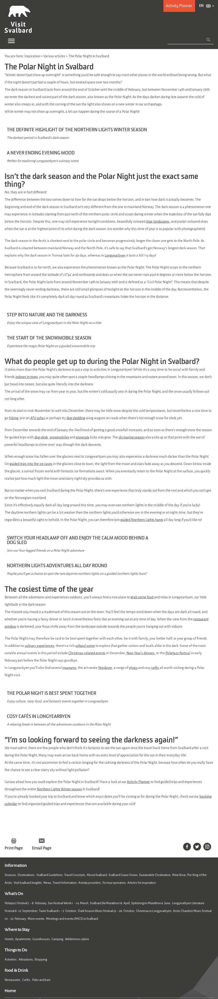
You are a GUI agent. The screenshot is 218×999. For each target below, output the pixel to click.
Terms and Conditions (120, 972)
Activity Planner (138, 706)
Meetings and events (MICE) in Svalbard (72, 842)
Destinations (26, 799)
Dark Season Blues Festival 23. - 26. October (106, 835)
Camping (57, 863)
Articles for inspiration (141, 806)
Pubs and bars (41, 904)
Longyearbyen (115, 237)
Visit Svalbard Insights (28, 806)
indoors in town (26, 335)
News (47, 806)
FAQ (169, 931)
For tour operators (114, 806)
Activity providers (89, 806)
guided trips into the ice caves (31, 422)
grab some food (142, 538)
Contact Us (13, 931)
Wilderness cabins (77, 863)
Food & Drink (16, 894)
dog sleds (41, 395)
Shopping (41, 883)
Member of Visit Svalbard (141, 931)
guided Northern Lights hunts (141, 478)
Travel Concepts (74, 799)
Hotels (9, 863)
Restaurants (13, 904)
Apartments (23, 863)
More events (36, 842)
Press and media (78, 931)
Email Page (41, 772)
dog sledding (76, 376)
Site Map (95, 972)
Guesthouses (41, 863)
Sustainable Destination (154, 799)
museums (69, 609)
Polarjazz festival (177, 594)
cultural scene (85, 587)
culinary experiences (39, 587)
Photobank (106, 931)
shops (133, 609)
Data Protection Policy (71, 972)
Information (16, 789)
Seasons (10, 799)
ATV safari (37, 376)
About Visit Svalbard (44, 931)
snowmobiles (59, 395)
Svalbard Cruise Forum (123, 799)
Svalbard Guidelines (49, 799)
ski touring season (132, 395)
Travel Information (65, 806)
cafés (155, 609)
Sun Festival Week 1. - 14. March (68, 827)
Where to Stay (17, 853)
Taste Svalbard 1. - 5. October (57, 835)
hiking (13, 376)
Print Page (14, 772)
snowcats (82, 395)
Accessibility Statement (35, 972)
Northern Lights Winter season (59, 713)
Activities (11, 883)
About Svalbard (97, 799)
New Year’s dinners (140, 594)
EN (201, 6)
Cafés (26, 904)
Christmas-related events (86, 594)
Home (10, 914)
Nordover (105, 609)
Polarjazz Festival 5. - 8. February (25, 827)
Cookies (10, 972)
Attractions (26, 883)
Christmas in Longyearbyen (153, 835)
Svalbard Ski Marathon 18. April (110, 827)
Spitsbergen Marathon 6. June (150, 827)
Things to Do (16, 874)
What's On (14, 817)
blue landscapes (157, 203)
